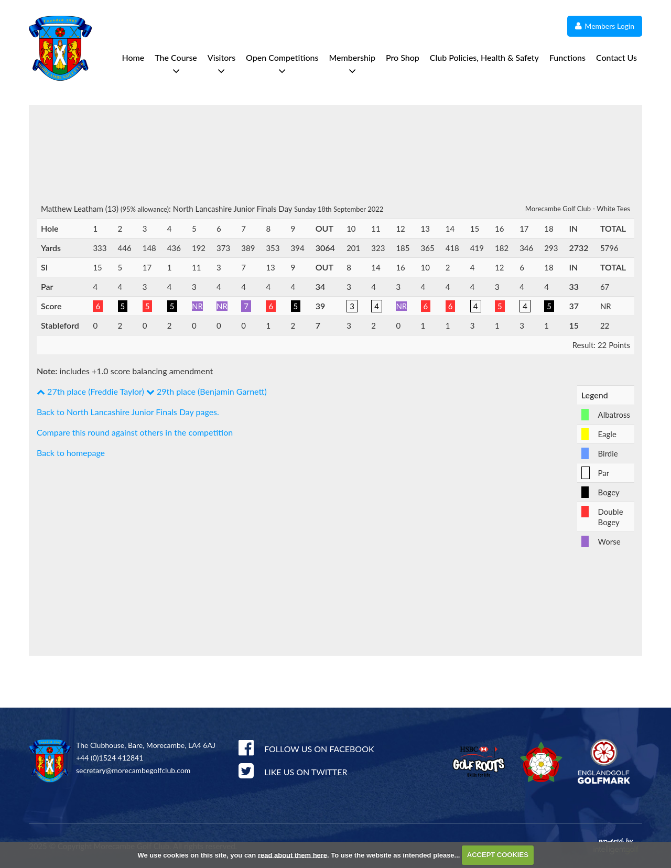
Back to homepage (71, 453)
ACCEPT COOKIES (497, 855)
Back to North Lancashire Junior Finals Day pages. (128, 412)
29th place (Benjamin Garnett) (206, 391)
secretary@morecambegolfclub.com (133, 770)
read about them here (292, 855)
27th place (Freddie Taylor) (90, 391)
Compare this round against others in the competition (135, 432)
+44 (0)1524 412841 (109, 757)
